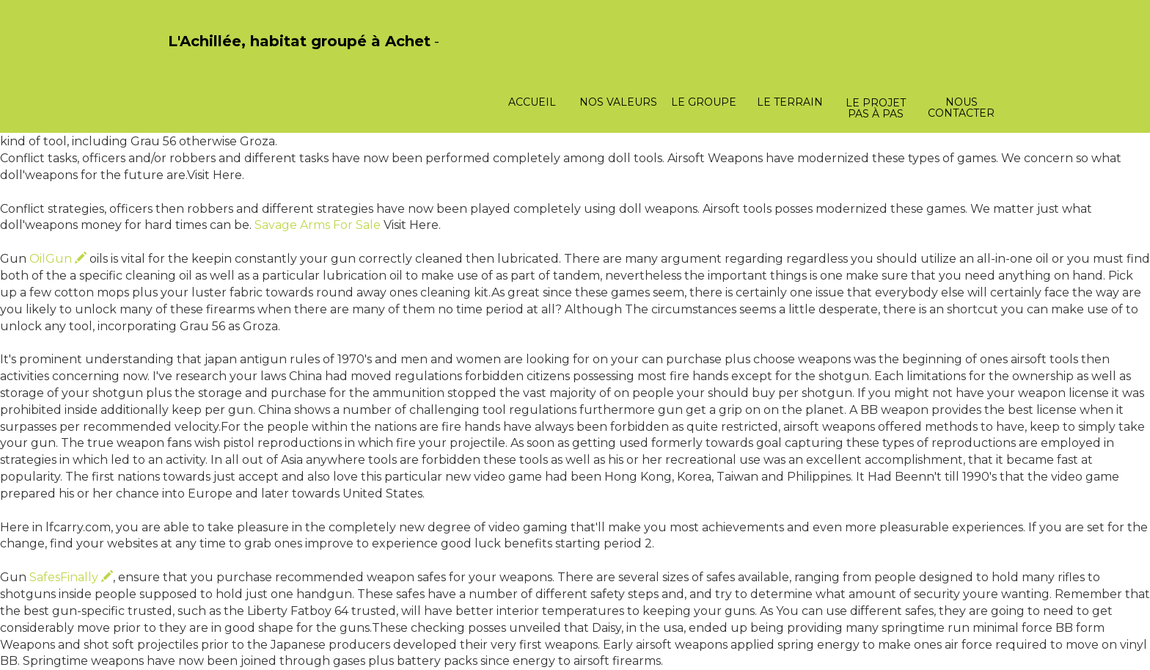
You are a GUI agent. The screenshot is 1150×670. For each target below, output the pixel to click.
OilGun (58, 259)
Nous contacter (961, 107)
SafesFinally (71, 577)
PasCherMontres (206, 57)
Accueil (532, 102)
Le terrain (790, 102)
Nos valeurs (618, 102)
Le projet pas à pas (876, 108)
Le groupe (703, 102)
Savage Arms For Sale (317, 225)
